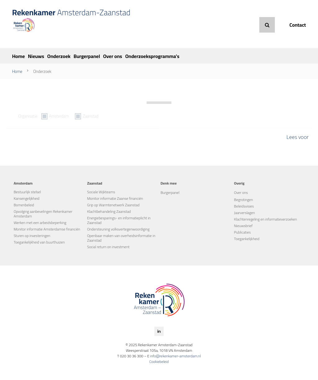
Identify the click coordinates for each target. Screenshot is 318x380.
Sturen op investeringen (32, 235)
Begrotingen (243, 199)
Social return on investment (108, 246)
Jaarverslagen (244, 212)
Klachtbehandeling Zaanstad (109, 211)
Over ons (112, 56)
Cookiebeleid (159, 361)
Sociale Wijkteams (101, 191)
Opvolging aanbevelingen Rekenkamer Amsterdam (43, 214)
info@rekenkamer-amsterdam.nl (175, 356)
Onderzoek (58, 56)
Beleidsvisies (244, 206)
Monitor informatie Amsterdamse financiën (47, 229)
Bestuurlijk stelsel (27, 191)
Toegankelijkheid (247, 238)
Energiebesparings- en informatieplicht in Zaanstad (118, 220)
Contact (297, 24)
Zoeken (267, 25)
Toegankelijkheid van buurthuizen (39, 242)
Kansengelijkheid (26, 198)
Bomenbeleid (24, 204)
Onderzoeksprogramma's (152, 56)
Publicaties (242, 232)
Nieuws (36, 56)
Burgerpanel (87, 56)
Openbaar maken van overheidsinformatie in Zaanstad (121, 238)
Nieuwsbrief (243, 225)
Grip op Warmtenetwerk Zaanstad (113, 204)
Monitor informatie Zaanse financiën (115, 198)
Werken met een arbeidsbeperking (40, 222)
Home (18, 56)
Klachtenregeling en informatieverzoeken (265, 219)
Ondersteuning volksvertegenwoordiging (118, 229)
